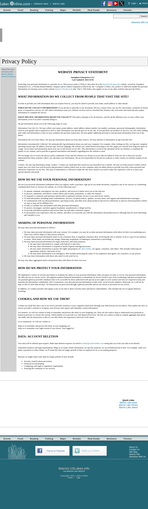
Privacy (70, 478)
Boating (34, 10)
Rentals (77, 10)
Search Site (134, 454)
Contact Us (134, 449)
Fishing (49, 10)
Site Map (133, 452)
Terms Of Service (8, 76)
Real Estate (94, 10)
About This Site (7, 69)
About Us (133, 447)
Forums (127, 10)
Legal (78, 478)
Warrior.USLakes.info (111, 84)
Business (112, 10)
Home (143, 3)
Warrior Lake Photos (128, 405)
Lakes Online (85, 249)
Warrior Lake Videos (128, 407)
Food (20, 10)
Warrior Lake (59, 4)
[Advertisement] (56, 35)
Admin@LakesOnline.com (93, 343)
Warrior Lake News (128, 402)
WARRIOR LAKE (72, 471)
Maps (63, 10)
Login (132, 3)
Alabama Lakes (41, 4)
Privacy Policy (7, 74)
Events (7, 10)
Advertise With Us (139, 22)
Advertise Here (7, 72)
